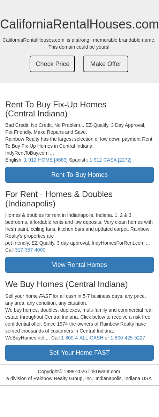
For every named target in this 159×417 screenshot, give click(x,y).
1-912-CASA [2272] (110, 160)
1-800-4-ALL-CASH (82, 338)
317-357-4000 (30, 250)
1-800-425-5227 (128, 338)
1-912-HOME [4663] (46, 160)
